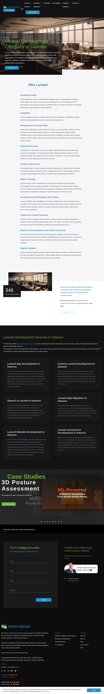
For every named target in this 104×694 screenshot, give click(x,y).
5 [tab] (52, 521)
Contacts (4, 664)
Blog (81, 647)
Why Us (82, 639)
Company (66, 3)
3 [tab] (47, 521)
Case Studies (56, 3)
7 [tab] (58, 521)
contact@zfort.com (73, 581)
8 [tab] (61, 521)
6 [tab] (55, 521)
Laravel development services (26, 344)
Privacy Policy (45, 691)
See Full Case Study (8, 504)
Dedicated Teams (60, 642)
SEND (44, 600)
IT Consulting (59, 645)
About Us (83, 636)
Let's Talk (9, 10)
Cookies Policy (23, 652)
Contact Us (75, 3)
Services (57, 633)
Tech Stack (46, 3)
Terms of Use (14, 652)
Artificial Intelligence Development (65, 636)
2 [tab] (44, 521)
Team (82, 642)
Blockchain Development (62, 639)
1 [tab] (41, 521)
